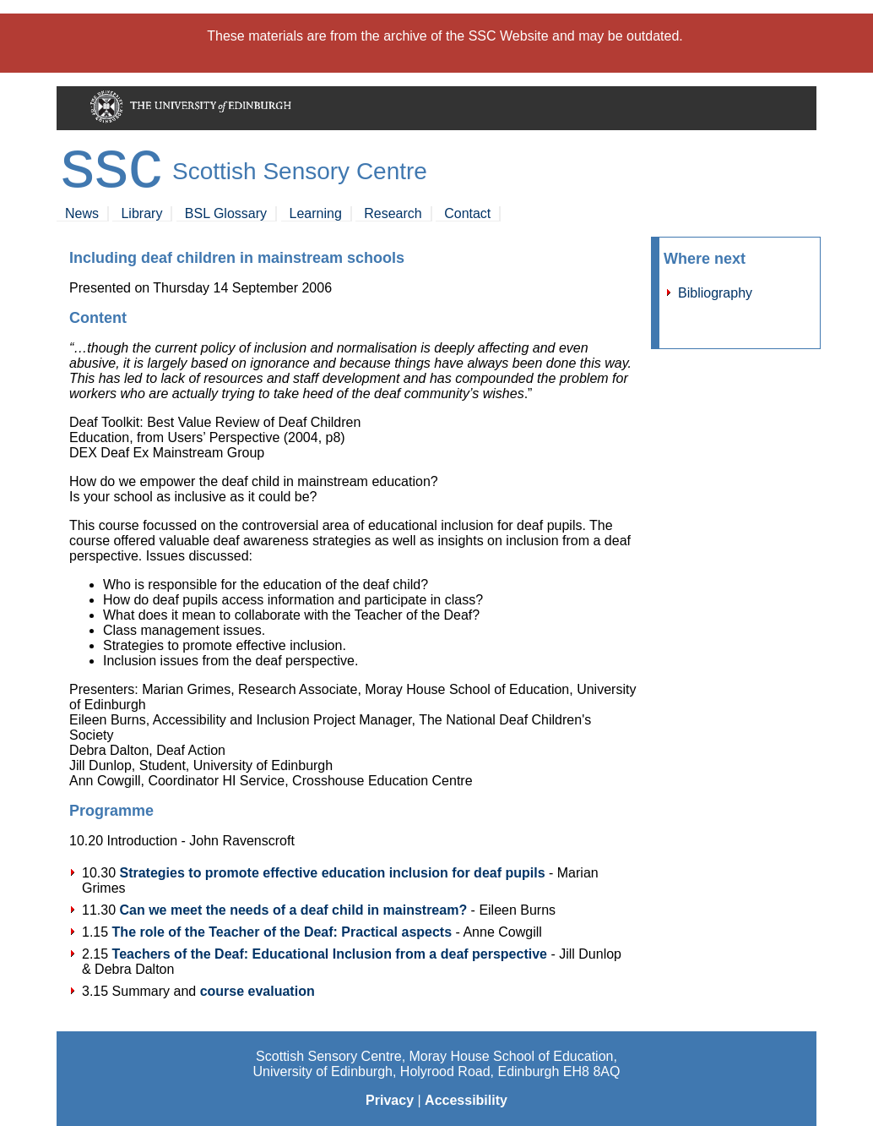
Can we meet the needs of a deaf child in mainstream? (293, 910)
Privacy (390, 1100)
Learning (316, 213)
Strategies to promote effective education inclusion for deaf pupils (332, 873)
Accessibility (466, 1100)
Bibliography (715, 293)
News (82, 213)
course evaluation (257, 991)
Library (141, 213)
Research (392, 213)
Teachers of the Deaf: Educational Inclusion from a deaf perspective (329, 954)
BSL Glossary (226, 213)
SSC (111, 163)
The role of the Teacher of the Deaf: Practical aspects (282, 932)
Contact (467, 213)
